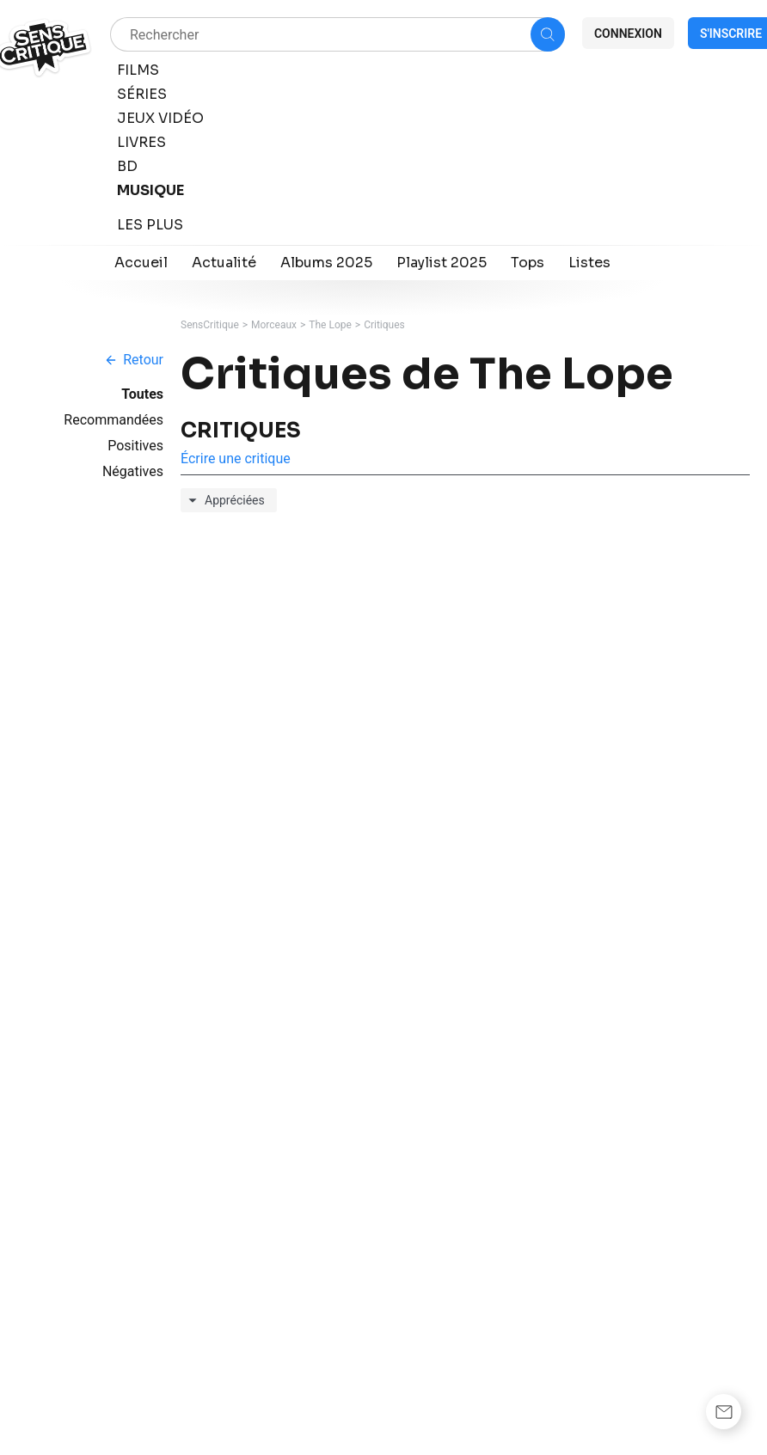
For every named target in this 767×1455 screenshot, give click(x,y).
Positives (135, 445)
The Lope (330, 325)
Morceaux (274, 325)
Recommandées (113, 420)
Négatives (132, 471)
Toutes (142, 394)
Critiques (384, 325)
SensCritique (210, 325)
